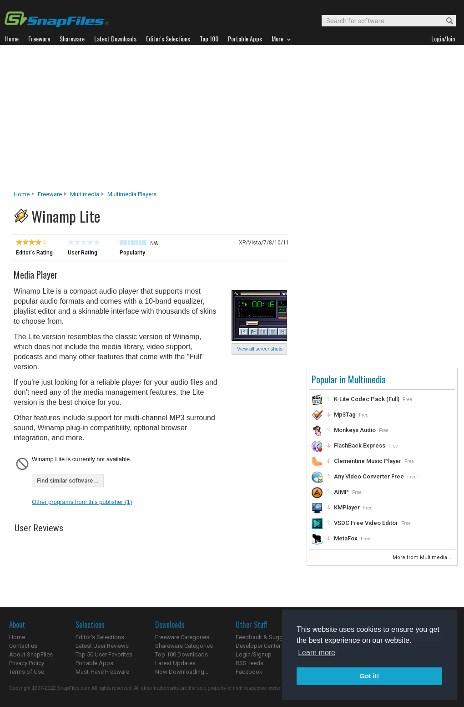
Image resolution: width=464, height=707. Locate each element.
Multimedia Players (131, 194)
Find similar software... (68, 480)
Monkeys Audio (355, 430)
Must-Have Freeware (102, 671)
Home (22, 194)
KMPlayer (347, 507)
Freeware (50, 194)
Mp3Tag (345, 414)
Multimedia (84, 194)
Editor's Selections (100, 637)
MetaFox (346, 538)
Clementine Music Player (367, 461)
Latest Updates (175, 663)
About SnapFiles (31, 654)
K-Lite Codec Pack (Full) (366, 399)
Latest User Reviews (102, 645)
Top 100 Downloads (181, 654)
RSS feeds (249, 663)
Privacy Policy (26, 663)
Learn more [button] (316, 652)
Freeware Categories (182, 637)
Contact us (23, 645)
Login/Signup (254, 654)
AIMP (341, 491)
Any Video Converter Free (369, 476)
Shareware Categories (184, 645)
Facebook (249, 671)
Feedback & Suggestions (269, 637)
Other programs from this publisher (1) (82, 501)
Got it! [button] (369, 676)
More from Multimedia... (423, 557)
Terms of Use (26, 671)
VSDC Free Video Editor (366, 522)
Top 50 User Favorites (104, 654)
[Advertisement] (232, 120)
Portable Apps (94, 663)
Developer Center (258, 645)
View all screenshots (259, 348)
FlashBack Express (359, 445)
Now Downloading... (181, 671)
